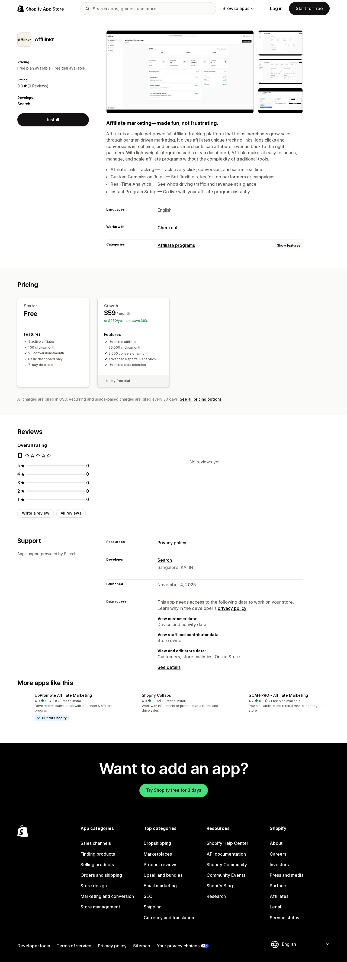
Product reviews (160, 864)
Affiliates (279, 896)
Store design (94, 885)
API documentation (226, 854)
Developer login (33, 945)
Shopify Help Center (227, 843)
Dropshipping (157, 843)
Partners (278, 885)
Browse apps (238, 8)
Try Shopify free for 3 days (173, 790)
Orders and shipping (101, 875)
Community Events (226, 875)
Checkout (168, 227)
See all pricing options (201, 399)
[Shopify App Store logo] (40, 8)
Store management (100, 906)
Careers (278, 854)
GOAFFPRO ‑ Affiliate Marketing (278, 695)
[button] (66, 707)
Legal (275, 906)
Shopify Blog (220, 885)
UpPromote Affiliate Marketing (63, 695)
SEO (148, 896)
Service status (284, 917)
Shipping (153, 906)
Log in (276, 8)
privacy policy (232, 608)
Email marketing (160, 885)
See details (169, 667)
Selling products (97, 864)
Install (53, 119)
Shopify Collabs (156, 695)
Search (23, 104)
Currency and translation (169, 917)
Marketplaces (158, 854)
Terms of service (74, 945)
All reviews (71, 513)
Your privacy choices (178, 945)
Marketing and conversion (107, 896)
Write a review (35, 513)
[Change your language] (305, 944)
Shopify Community (227, 864)
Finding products (98, 854)
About (276, 843)
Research (216, 896)
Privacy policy (172, 542)
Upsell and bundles (163, 875)
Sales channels (96, 843)
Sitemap (141, 945)
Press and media (287, 875)
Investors (279, 864)
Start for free (309, 8)
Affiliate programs (176, 245)
